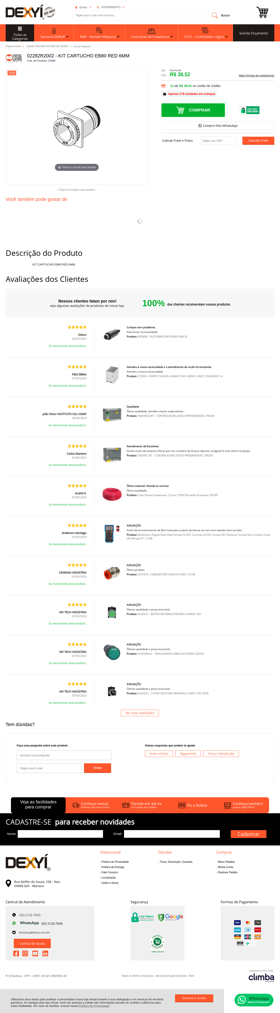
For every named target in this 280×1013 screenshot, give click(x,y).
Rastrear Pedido (227, 872)
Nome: (11, 834)
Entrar (83, 7)
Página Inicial (13, 46)
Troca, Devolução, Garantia (175, 861)
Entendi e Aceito (194, 998)
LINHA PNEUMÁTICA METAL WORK (47, 46)
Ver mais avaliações (140, 713)
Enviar (98, 768)
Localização (108, 877)
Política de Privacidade (94, 1006)
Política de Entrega (112, 867)
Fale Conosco (109, 872)
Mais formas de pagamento (256, 75)
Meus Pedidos (226, 861)
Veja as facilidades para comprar (38, 804)
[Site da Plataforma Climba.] (261, 975)
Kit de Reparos (82, 46)
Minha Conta (225, 867)
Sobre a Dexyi (109, 882)
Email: (118, 834)
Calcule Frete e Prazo (177, 140)
